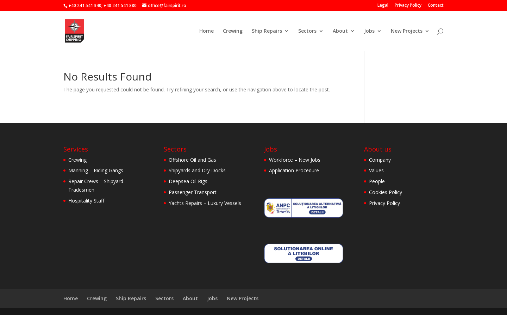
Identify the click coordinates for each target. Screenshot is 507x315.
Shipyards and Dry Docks (197, 170)
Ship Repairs (267, 31)
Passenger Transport (193, 192)
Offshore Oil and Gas (192, 159)
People (377, 181)
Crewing (233, 31)
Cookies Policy (385, 192)
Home (206, 31)
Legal (382, 5)
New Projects (407, 31)
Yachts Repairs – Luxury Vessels (205, 203)
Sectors (307, 31)
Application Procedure (294, 170)
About (340, 31)
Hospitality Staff (86, 200)
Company (380, 159)
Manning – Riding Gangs (95, 170)
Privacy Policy (408, 5)
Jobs (369, 31)
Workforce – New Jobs (294, 159)
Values (376, 170)
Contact (436, 5)
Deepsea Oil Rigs (188, 181)
